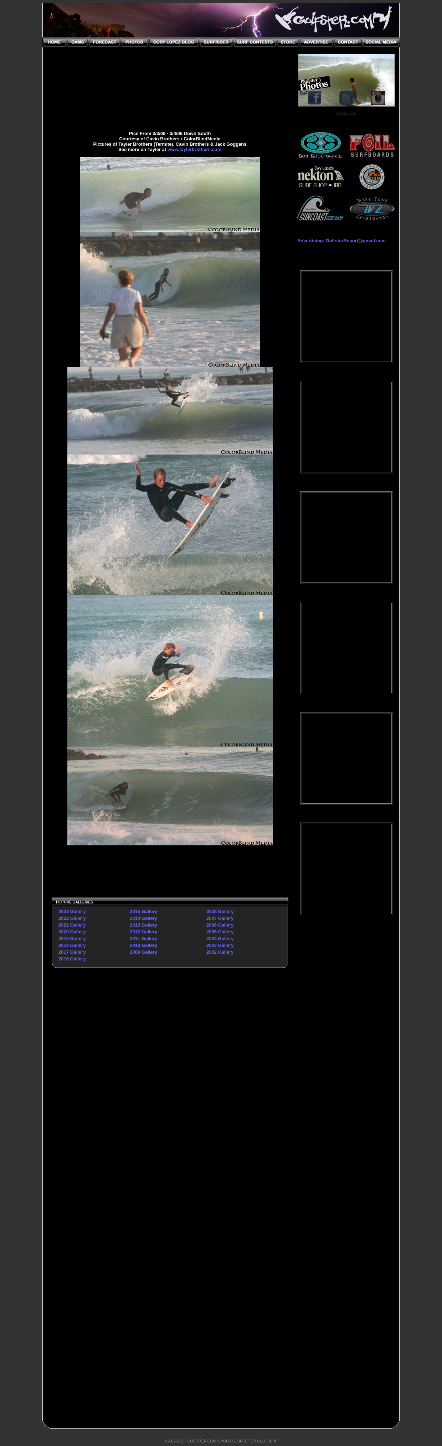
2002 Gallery (220, 952)
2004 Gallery (220, 938)
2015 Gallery (143, 911)
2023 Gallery (72, 911)
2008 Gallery (220, 911)
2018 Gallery (72, 945)
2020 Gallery (72, 931)
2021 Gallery (72, 925)
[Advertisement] (346, 1036)
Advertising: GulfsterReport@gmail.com (341, 240)
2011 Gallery (143, 938)
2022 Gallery (72, 918)
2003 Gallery (220, 945)
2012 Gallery (143, 931)
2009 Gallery (143, 952)
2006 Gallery (220, 925)
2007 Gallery (220, 918)
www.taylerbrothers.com (194, 149)
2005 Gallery (220, 931)
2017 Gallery (72, 952)
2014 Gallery (143, 918)
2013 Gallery (143, 925)
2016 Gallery (72, 959)
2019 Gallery (72, 938)
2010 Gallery (143, 945)
